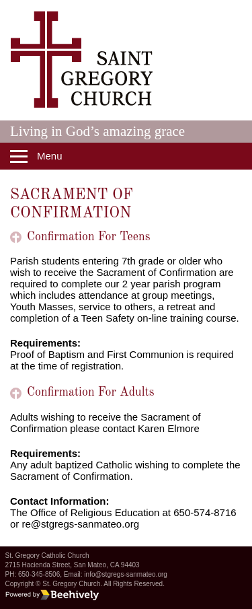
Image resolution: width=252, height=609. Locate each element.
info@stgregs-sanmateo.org (125, 574)
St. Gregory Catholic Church (47, 555)
